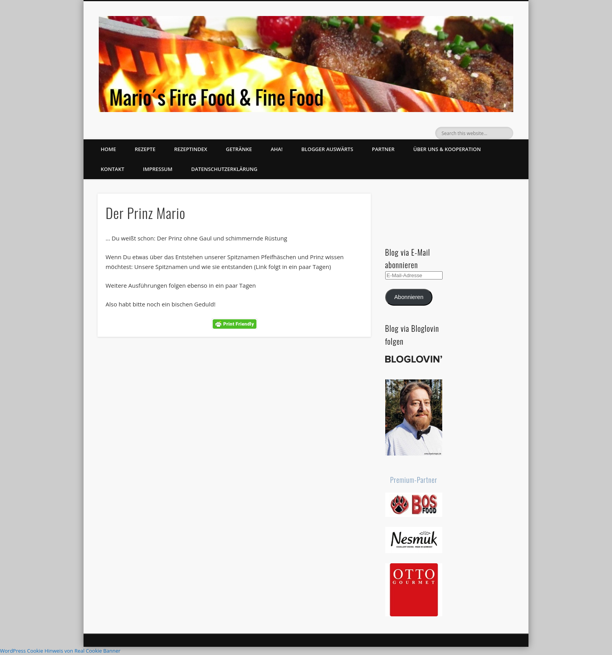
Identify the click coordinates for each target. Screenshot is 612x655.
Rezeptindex (190, 149)
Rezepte (145, 149)
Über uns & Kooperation (447, 149)
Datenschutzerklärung (224, 169)
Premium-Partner (414, 480)
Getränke (239, 149)
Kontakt (112, 169)
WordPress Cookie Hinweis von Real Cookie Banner (60, 650)
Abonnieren (408, 297)
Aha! (276, 149)
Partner (383, 149)
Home (108, 149)
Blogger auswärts (327, 149)
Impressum (157, 169)
